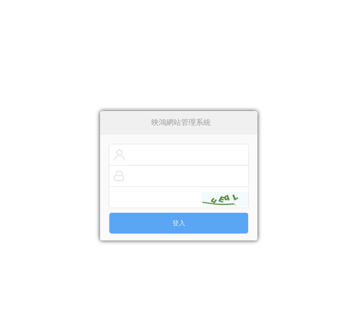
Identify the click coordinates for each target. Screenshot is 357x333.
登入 (178, 223)
